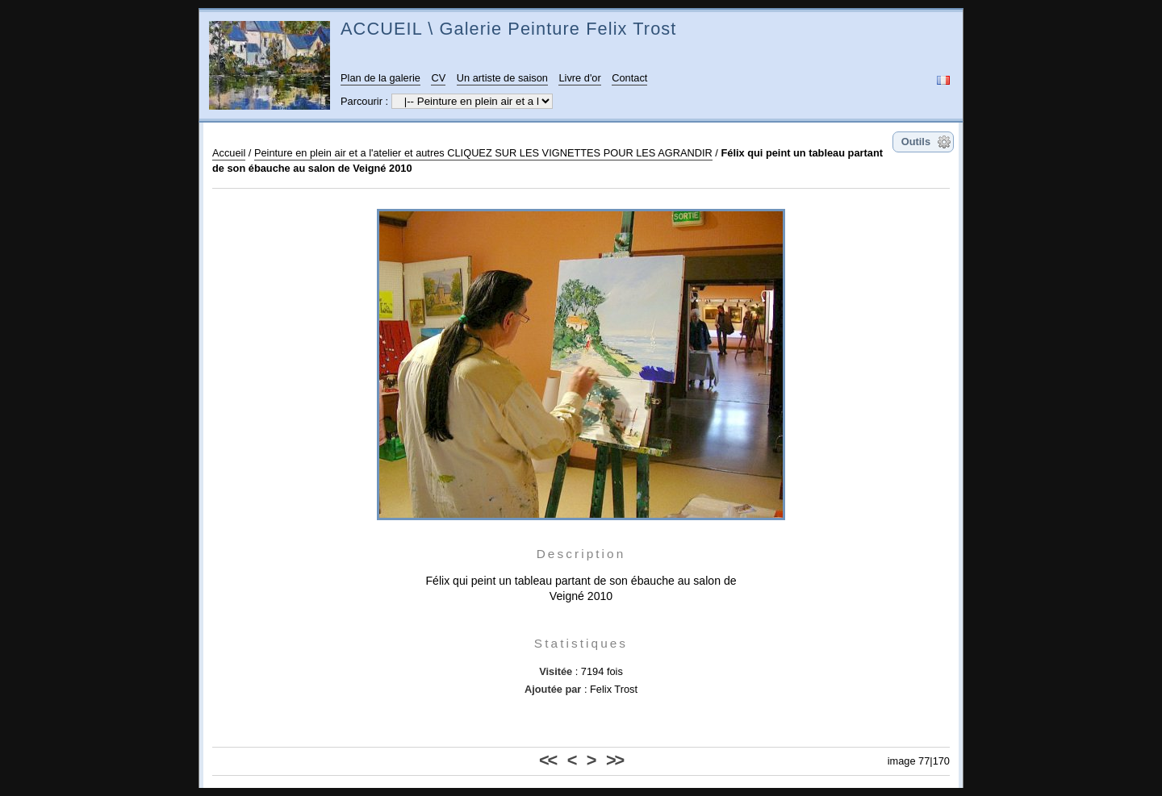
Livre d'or (579, 78)
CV (438, 78)
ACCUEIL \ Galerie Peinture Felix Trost (508, 29)
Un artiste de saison (502, 78)
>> (614, 760)
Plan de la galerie (380, 78)
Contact (629, 78)
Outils (915, 141)
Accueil (228, 153)
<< (547, 760)
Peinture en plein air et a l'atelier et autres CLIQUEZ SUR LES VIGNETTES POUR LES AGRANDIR (483, 153)
